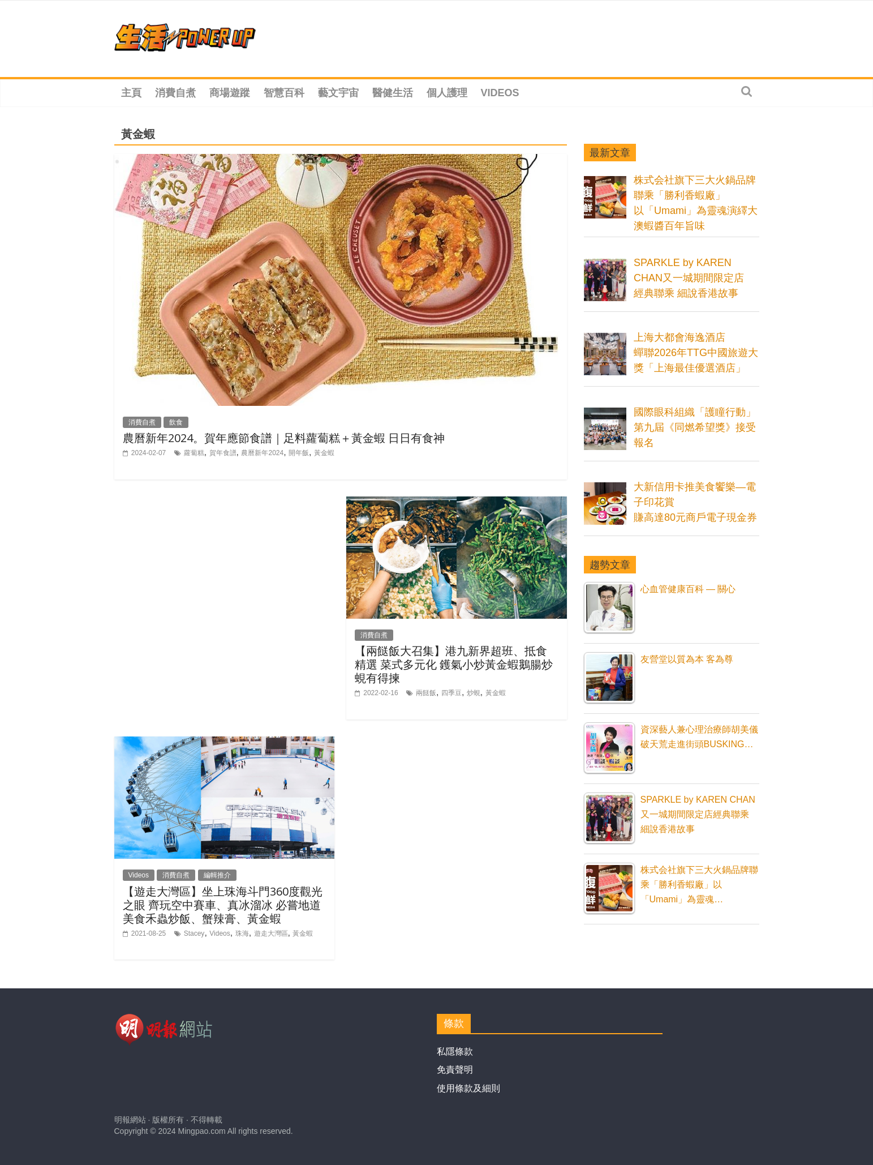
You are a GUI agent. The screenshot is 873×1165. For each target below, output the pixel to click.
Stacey (194, 933)
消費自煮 (175, 92)
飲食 (176, 422)
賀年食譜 (222, 453)
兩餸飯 (426, 693)
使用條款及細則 (468, 1088)
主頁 (131, 92)
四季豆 (451, 693)
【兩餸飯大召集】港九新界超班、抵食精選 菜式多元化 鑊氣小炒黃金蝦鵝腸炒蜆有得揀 (454, 664)
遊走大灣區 (271, 933)
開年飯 (299, 453)
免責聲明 (455, 1069)
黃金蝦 (324, 453)
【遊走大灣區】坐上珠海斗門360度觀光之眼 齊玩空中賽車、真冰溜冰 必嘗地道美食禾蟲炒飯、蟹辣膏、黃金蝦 (222, 905)
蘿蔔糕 (194, 453)
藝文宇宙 (338, 92)
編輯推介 (217, 875)
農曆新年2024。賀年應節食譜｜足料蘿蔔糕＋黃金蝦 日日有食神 (284, 438)
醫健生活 (392, 92)
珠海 (242, 933)
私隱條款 (455, 1051)
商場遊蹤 (229, 92)
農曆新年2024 (262, 453)
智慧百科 (284, 92)
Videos (500, 92)
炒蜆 (473, 693)
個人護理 (447, 92)
